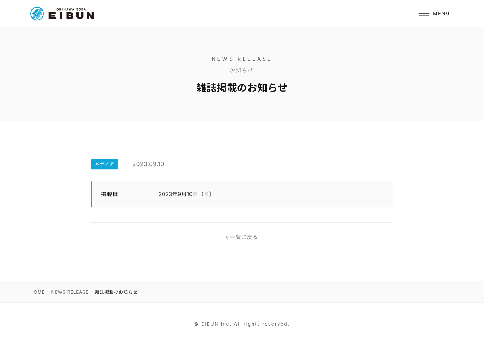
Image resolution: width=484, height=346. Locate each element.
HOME (37, 292)
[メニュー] (434, 13)
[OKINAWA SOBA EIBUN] (62, 13)
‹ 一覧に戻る (242, 237)
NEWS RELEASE (70, 292)
